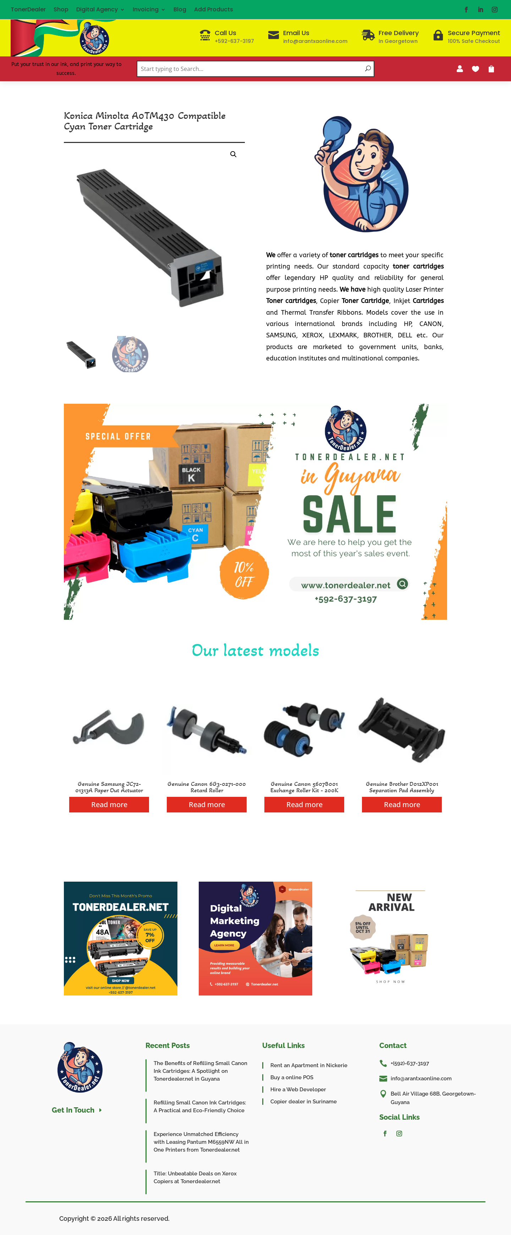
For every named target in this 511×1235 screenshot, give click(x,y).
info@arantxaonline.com (421, 1078)
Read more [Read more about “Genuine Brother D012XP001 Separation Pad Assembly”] (402, 804)
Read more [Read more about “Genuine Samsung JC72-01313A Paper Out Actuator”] (109, 804)
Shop (61, 9)
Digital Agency (97, 9)
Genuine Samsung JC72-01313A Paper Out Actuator (109, 787)
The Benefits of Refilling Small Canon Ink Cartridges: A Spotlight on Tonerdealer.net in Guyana (200, 1071)
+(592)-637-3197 (410, 1063)
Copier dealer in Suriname (303, 1101)
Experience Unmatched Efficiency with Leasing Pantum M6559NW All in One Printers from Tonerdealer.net (201, 1142)
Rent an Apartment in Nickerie (308, 1065)
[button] (233, 154)
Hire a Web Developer (298, 1089)
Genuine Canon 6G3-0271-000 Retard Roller (206, 787)
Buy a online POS (291, 1077)
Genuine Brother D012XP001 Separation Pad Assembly (402, 787)
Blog (180, 9)
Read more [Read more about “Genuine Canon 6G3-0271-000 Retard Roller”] (207, 804)
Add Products (213, 9)
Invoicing (146, 9)
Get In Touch (73, 1110)
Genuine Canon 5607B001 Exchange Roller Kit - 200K (304, 787)
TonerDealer (28, 9)
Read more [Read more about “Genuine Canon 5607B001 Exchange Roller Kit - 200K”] (304, 804)
